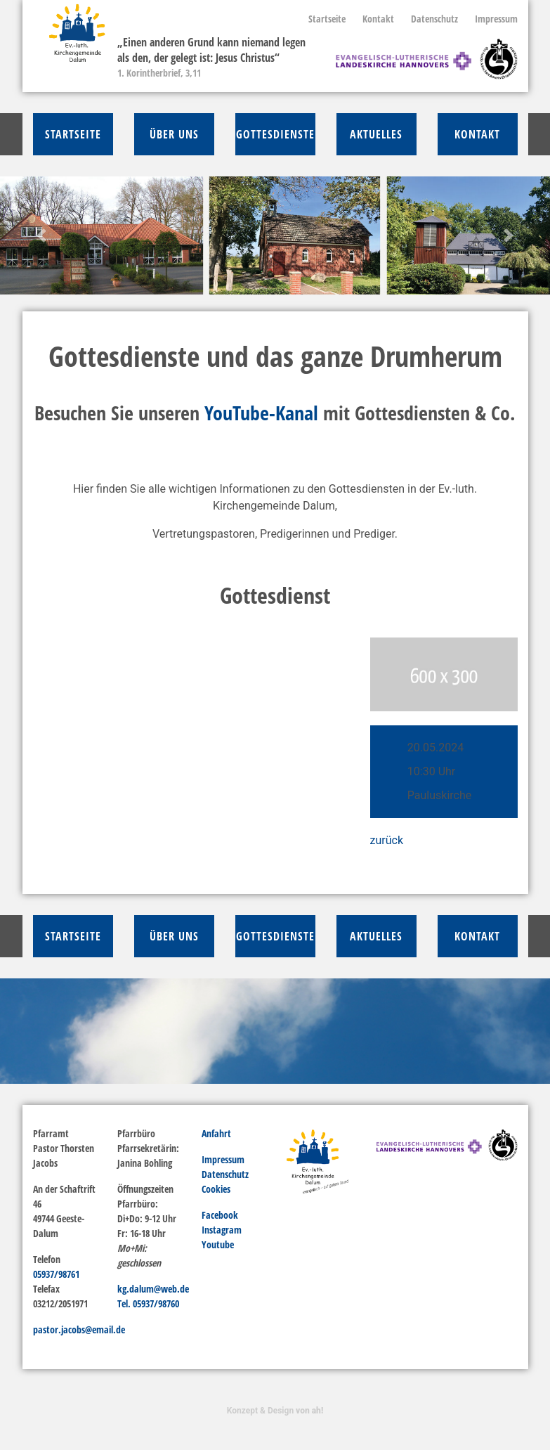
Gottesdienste (275, 134)
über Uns (174, 134)
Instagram (222, 1229)
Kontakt (378, 18)
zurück (386, 840)
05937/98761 (56, 1274)
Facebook (220, 1215)
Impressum (496, 18)
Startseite (327, 18)
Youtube (218, 1244)
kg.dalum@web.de (153, 1288)
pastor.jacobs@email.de (79, 1329)
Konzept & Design (275, 1411)
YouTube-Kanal (261, 412)
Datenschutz (434, 18)
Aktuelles (376, 134)
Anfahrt (216, 1133)
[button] (41, 235)
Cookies (216, 1189)
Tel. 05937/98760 (148, 1303)
